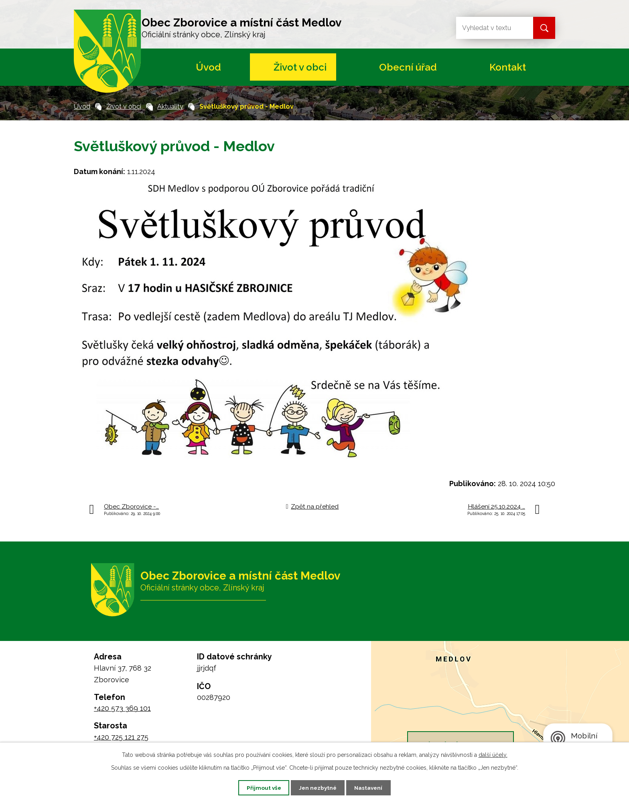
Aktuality (170, 106)
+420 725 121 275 (121, 737)
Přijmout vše (260, 787)
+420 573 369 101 (122, 708)
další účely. (493, 754)
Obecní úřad (408, 67)
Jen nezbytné (317, 787)
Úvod (208, 67)
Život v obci (300, 67)
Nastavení (372, 787)
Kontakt (507, 67)
